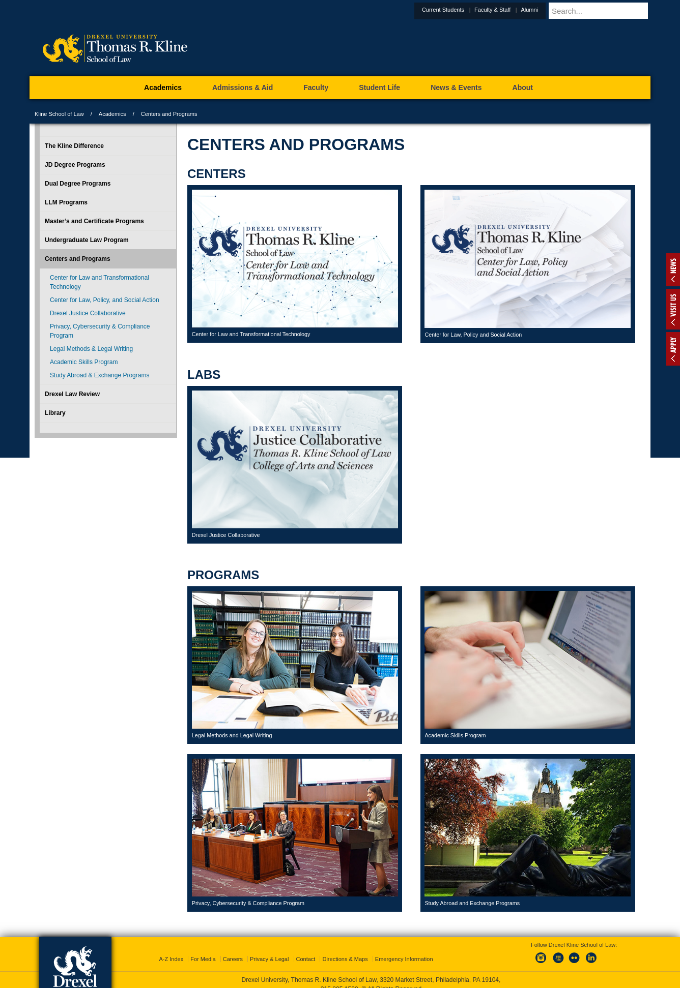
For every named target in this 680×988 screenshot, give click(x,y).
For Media (203, 950)
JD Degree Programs (75, 164)
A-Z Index (171, 950)
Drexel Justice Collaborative (88, 313)
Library (55, 412)
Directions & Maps (344, 950)
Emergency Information (404, 950)
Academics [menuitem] (163, 87)
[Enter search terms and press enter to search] (612, 11)
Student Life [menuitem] (379, 87)
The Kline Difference (74, 145)
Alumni (554, 10)
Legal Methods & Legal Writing (91, 348)
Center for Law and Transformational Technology (99, 282)
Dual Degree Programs (77, 183)
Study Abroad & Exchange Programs (99, 375)
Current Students (468, 10)
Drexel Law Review (72, 394)
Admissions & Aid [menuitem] (242, 87)
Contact (306, 950)
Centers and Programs (77, 258)
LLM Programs (66, 202)
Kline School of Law (59, 114)
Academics (112, 114)
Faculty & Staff (517, 10)
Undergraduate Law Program (87, 240)
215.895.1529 (339, 979)
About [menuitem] (523, 87)
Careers (233, 950)
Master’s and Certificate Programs (94, 221)
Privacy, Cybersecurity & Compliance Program (100, 331)
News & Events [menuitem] (456, 87)
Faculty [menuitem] (315, 87)
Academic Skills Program (84, 362)
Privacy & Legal (269, 950)
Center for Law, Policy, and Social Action (104, 300)
